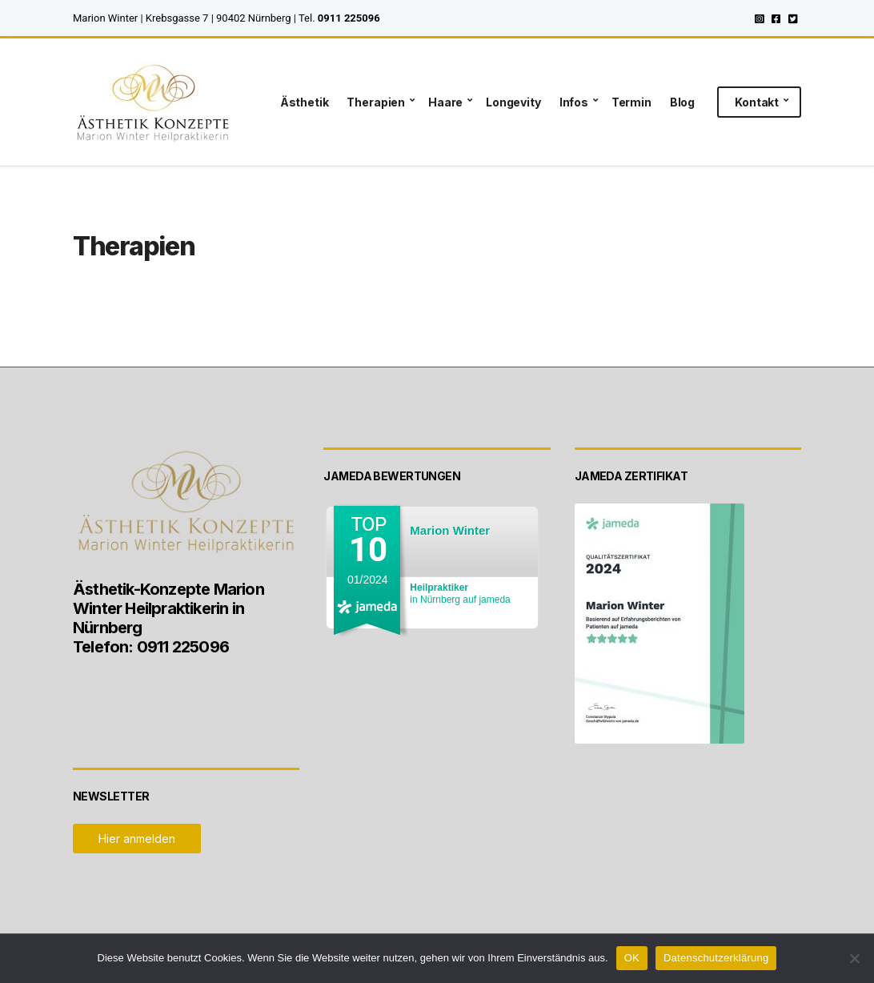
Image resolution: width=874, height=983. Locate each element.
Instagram (759, 18)
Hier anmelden (136, 838)
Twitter (793, 18)
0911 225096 (349, 18)
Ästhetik (304, 102)
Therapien (376, 102)
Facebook (776, 18)
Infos (573, 102)
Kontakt (757, 102)
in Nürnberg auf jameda (460, 593)
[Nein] (854, 958)
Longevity (513, 102)
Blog (682, 102)
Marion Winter (450, 530)
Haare (445, 102)
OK (631, 958)
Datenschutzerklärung (716, 958)
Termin (631, 102)
